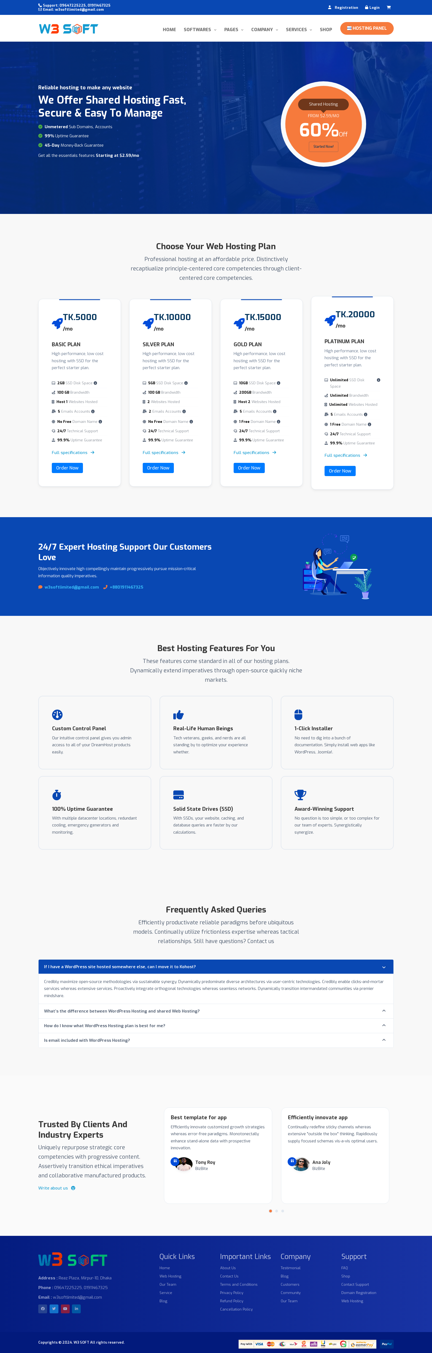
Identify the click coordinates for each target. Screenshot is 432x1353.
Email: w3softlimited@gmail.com (71, 9)
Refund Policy (231, 1301)
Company (262, 30)
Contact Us (229, 1276)
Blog (163, 1301)
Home (169, 30)
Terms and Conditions (239, 1284)
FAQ (344, 1268)
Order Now (67, 468)
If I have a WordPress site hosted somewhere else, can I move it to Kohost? (120, 967)
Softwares (198, 30)
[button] (270, 1211)
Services (297, 30)
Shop (326, 30)
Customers (290, 1284)
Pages (231, 30)
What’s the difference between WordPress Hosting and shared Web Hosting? (122, 1011)
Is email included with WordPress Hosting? (87, 1040)
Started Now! (324, 146)
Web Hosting (170, 1276)
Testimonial (291, 1268)
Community (291, 1292)
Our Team (168, 1284)
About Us (228, 1268)
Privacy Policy (231, 1292)
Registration (346, 8)
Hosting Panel (367, 28)
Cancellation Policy (236, 1309)
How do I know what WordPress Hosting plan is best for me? (104, 1026)
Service (166, 1292)
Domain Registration (358, 1292)
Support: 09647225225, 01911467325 (74, 5)
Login (374, 8)
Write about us (56, 1188)
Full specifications (73, 452)
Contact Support (355, 1284)
